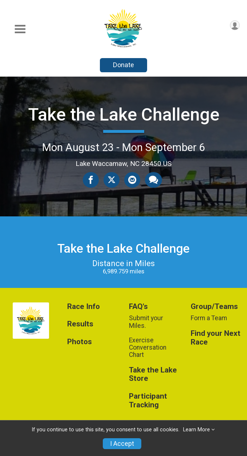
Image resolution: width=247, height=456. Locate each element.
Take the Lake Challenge (123, 114)
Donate (123, 65)
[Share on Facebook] (91, 179)
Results (80, 324)
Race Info (83, 306)
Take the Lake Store (153, 374)
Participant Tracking (148, 400)
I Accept (122, 443)
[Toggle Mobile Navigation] (20, 29)
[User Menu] (235, 25)
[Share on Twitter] (112, 179)
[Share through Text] (153, 179)
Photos (79, 342)
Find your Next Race (215, 337)
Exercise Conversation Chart (147, 347)
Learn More (196, 430)
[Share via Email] (132, 179)
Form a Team (209, 318)
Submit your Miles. (146, 321)
